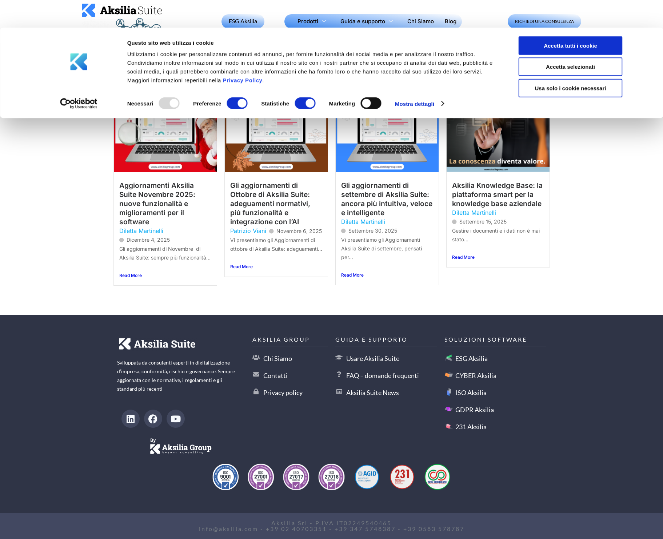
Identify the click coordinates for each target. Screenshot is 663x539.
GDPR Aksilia (474, 410)
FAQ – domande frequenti (382, 375)
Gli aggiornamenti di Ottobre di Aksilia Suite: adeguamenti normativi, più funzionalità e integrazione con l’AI (270, 203)
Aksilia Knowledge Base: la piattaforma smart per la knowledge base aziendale (497, 194)
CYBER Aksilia (475, 375)
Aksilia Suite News (372, 393)
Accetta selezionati (570, 39)
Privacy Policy (243, 52)
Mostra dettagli (414, 76)
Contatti (275, 375)
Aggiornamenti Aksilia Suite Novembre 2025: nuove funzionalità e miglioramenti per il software (157, 203)
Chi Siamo (277, 358)
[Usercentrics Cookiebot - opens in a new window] (79, 76)
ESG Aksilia (471, 358)
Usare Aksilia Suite (372, 358)
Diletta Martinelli (141, 230)
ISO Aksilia (471, 393)
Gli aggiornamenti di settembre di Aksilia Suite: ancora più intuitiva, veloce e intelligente (386, 199)
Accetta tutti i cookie (570, 18)
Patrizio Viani (248, 230)
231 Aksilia (471, 427)
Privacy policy (283, 393)
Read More (130, 275)
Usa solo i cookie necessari (570, 60)
